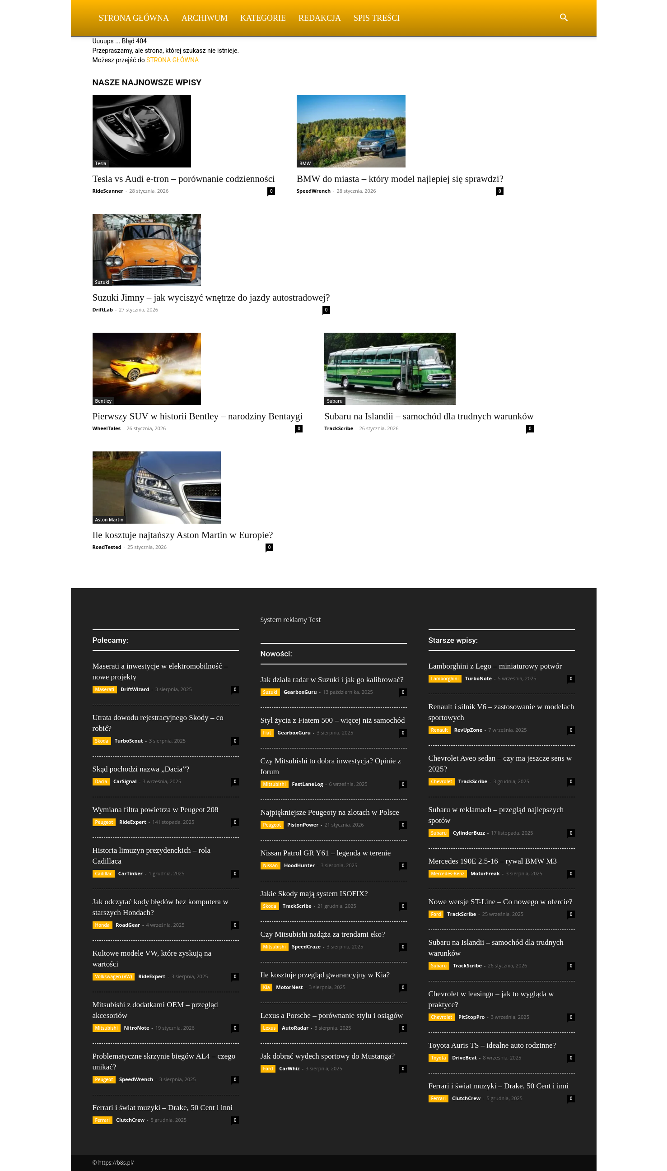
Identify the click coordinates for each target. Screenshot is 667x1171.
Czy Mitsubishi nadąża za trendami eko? (323, 934)
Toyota (438, 1058)
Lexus (269, 1028)
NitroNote (136, 1027)
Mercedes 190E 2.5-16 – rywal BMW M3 (493, 861)
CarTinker (130, 873)
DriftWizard (135, 689)
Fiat (267, 733)
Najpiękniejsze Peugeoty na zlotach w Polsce (330, 812)
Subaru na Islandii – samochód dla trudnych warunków (429, 416)
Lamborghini (445, 678)
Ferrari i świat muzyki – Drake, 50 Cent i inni (163, 1107)
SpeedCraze (306, 946)
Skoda (101, 741)
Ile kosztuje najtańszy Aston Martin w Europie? (183, 535)
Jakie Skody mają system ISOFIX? (314, 893)
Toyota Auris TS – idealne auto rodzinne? (492, 1045)
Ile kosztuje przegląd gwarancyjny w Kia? (325, 975)
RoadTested (107, 547)
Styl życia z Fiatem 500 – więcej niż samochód (333, 720)
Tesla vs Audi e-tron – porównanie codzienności (184, 178)
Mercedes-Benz (448, 873)
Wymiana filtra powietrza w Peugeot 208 (156, 809)
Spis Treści (377, 18)
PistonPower (302, 824)
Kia (266, 987)
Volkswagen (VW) (113, 976)
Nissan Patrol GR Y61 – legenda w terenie (326, 853)
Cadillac (103, 873)
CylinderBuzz (469, 832)
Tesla (101, 163)
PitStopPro (471, 1016)
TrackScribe (338, 428)
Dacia (101, 781)
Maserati (105, 689)
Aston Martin (109, 519)
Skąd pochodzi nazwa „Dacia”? (141, 769)
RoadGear (128, 924)
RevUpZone (468, 729)
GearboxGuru (300, 691)
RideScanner (108, 190)
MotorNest (289, 987)
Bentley (103, 401)
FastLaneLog (307, 784)
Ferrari (102, 1120)
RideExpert (132, 821)
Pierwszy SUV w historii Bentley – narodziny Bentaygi (198, 416)
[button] (564, 18)
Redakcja (320, 18)
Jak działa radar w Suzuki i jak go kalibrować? (332, 679)
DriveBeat (464, 1057)
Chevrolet (441, 781)
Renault (439, 730)
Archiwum (205, 18)
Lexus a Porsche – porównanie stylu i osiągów (332, 1015)
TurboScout (129, 740)
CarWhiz (289, 1068)
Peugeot (104, 822)
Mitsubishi (106, 1028)
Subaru (335, 401)
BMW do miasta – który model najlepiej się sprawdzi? (400, 178)
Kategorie (263, 18)
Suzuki (102, 282)
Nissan (270, 865)
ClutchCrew (130, 1119)
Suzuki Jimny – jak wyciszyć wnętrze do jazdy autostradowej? (211, 297)
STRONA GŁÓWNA (172, 60)
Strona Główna (134, 18)
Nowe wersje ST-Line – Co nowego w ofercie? (501, 901)
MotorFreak (485, 873)
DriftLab (103, 309)
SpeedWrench (314, 190)
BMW (305, 163)
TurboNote (478, 678)
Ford (268, 1068)
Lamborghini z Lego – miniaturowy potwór (495, 666)
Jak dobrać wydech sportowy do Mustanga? (328, 1056)
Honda (102, 925)
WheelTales (107, 428)
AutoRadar (295, 1027)
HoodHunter (299, 865)
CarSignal (125, 781)
